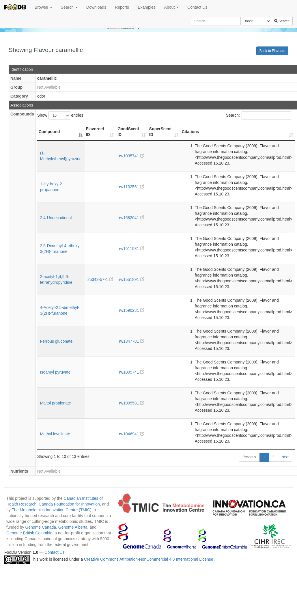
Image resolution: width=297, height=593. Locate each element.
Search (69, 7)
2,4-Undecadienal (56, 217)
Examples (146, 7)
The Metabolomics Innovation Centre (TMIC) (51, 510)
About (171, 7)
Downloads (96, 7)
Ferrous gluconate (56, 341)
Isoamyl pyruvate (55, 372)
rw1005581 (131, 403)
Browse (43, 7)
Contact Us (197, 7)
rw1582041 (131, 217)
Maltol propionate (55, 403)
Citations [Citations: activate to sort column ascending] (190, 131)
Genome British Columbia (29, 533)
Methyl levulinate (55, 434)
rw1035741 (131, 156)
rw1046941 (131, 434)
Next (285, 457)
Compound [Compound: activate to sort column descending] (49, 131)
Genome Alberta (72, 527)
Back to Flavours (272, 51)
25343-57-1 (100, 279)
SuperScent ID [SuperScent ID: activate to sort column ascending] (160, 131)
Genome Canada (40, 527)
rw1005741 (131, 372)
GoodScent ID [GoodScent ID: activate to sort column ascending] (128, 131)
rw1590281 (131, 310)
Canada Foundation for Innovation (69, 504)
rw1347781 (131, 341)
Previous (249, 457)
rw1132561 (131, 186)
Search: (258, 115)
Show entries (60, 115)
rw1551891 (131, 279)
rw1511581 (131, 248)
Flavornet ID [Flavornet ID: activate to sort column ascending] (95, 131)
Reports (122, 7)
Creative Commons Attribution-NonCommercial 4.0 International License (149, 559)
